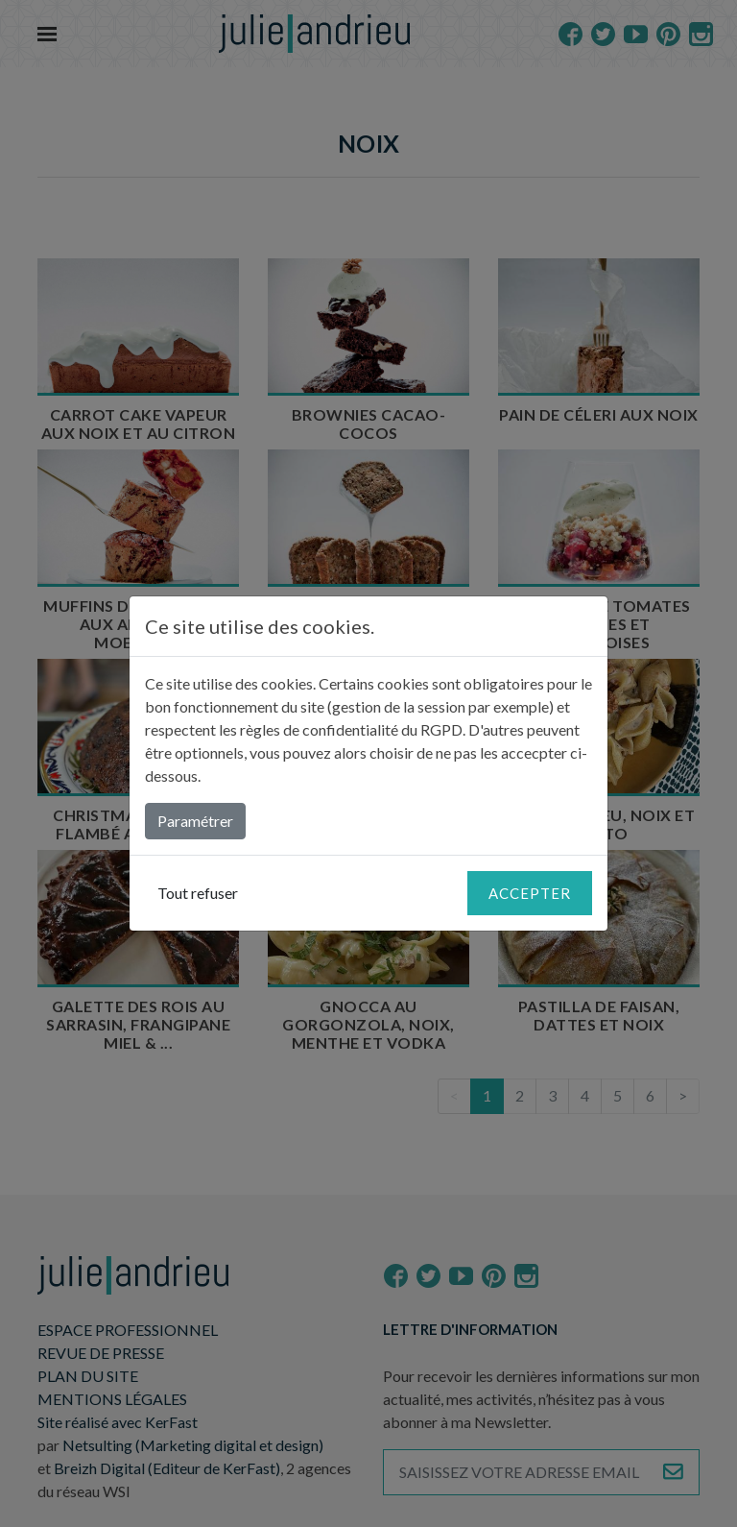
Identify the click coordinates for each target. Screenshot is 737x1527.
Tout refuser (197, 893)
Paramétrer (195, 821)
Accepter (529, 893)
